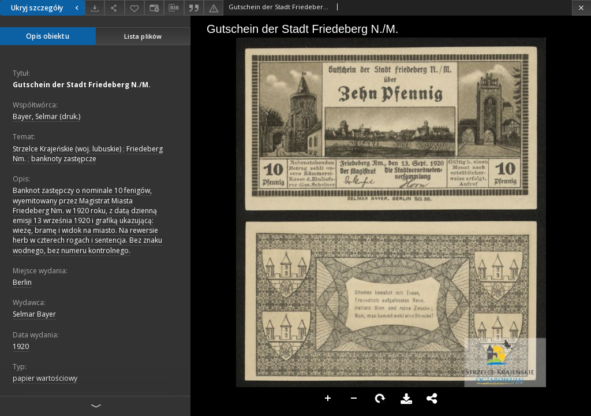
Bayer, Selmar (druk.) (46, 116)
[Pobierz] (94, 8)
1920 (21, 346)
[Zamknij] (581, 8)
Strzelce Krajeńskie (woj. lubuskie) (67, 149)
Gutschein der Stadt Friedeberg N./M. (82, 85)
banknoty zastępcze (63, 159)
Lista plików (143, 36)
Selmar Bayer (34, 314)
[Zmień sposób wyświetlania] (154, 8)
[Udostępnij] (114, 8)
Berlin (22, 282)
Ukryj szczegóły (46, 8)
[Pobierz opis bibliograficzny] (174, 8)
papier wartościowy (45, 378)
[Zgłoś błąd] (213, 8)
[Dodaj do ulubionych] (134, 8)
